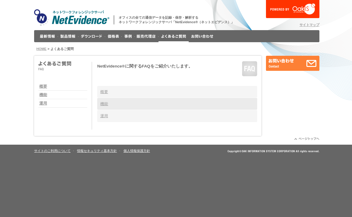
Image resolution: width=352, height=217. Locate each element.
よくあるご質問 (173, 36)
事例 (128, 36)
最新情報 (47, 36)
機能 (43, 95)
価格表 (113, 36)
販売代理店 (146, 36)
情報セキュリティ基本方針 (97, 151)
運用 (43, 103)
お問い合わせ (202, 36)
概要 (43, 86)
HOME (42, 49)
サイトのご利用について (52, 151)
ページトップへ (306, 138)
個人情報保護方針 (136, 151)
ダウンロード (91, 36)
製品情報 (68, 36)
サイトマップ (309, 25)
